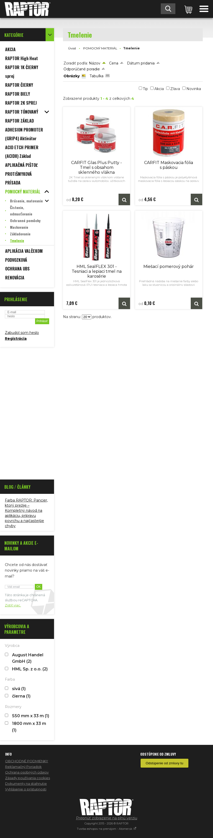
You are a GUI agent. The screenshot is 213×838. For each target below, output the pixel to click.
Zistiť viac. (13, 605)
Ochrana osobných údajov (27, 772)
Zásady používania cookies (27, 778)
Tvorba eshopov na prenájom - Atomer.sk (106, 829)
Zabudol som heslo (22, 332)
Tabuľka (96, 76)
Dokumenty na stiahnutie (26, 783)
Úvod (72, 48)
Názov (94, 63)
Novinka (193, 88)
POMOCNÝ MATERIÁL (100, 48)
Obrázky (71, 76)
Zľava (175, 88)
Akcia (159, 88)
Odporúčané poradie (81, 69)
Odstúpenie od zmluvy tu (164, 763)
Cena (113, 63)
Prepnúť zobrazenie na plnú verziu (106, 818)
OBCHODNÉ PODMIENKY (26, 761)
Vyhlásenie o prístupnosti (25, 789)
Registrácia (16, 338)
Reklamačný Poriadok (23, 767)
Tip (145, 88)
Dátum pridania (141, 63)
